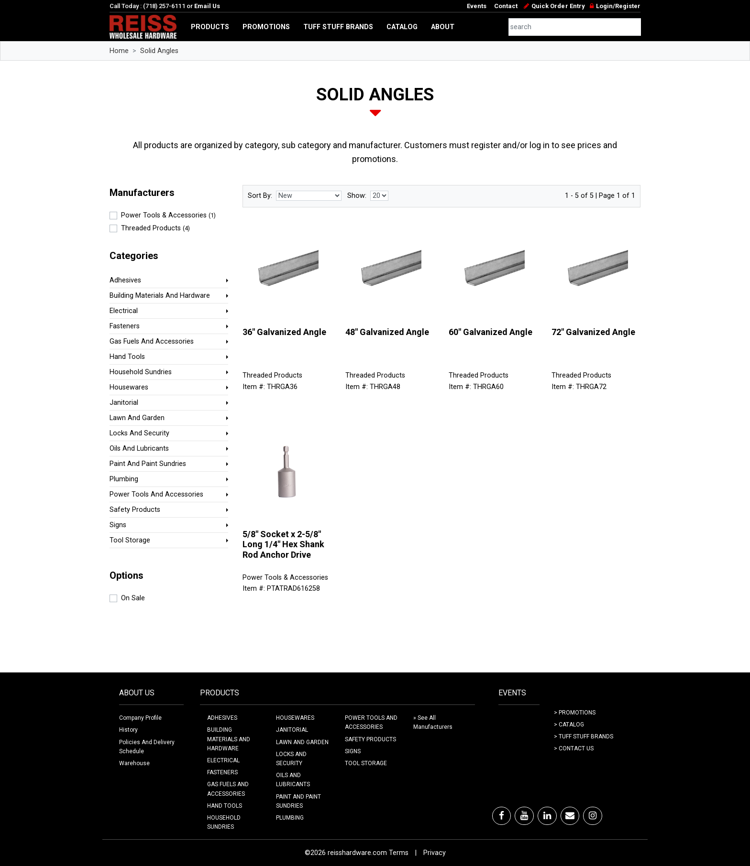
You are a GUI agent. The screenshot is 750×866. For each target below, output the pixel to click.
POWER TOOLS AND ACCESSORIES (371, 722)
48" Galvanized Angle (387, 332)
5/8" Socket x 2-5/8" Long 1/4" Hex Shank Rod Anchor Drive (283, 544)
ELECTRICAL (223, 760)
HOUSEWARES (295, 717)
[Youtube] (524, 816)
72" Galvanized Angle (593, 332)
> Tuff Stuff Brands (583, 736)
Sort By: (260, 196)
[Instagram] (592, 816)
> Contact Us (574, 748)
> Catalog (569, 724)
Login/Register (618, 6)
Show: (356, 196)
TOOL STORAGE (366, 763)
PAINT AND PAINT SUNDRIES (298, 801)
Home (119, 51)
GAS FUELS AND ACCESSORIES (228, 789)
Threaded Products (155, 228)
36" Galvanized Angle (284, 332)
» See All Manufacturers (432, 722)
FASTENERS (222, 772)
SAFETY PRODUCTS (370, 739)
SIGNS (353, 751)
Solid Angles (159, 51)
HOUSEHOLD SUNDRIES (224, 822)
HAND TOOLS (224, 805)
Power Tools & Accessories (168, 215)
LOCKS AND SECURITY (291, 759)
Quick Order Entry (558, 6)
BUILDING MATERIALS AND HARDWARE (228, 738)
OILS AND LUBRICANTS (293, 780)
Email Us (207, 6)
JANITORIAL (292, 729)
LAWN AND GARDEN (302, 742)
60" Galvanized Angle (490, 332)
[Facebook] (501, 816)
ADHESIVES (222, 717)
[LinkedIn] (547, 816)
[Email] (570, 816)
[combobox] (574, 27)
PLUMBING (290, 817)
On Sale (133, 598)
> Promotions (575, 712)
